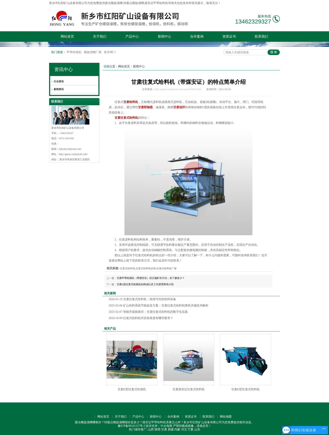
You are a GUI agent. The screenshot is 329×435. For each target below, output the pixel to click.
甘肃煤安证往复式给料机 (188, 389)
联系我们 (261, 36)
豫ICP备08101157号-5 (131, 425)
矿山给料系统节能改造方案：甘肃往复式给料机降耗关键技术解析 (158, 305)
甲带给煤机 (74, 52)
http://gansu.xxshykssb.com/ (73, 154)
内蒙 (177, 429)
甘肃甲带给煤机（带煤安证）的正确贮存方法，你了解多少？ (151, 278)
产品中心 (132, 36)
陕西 (158, 429)
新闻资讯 (59, 89)
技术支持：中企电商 (159, 425)
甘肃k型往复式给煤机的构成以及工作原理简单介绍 (145, 284)
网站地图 (226, 416)
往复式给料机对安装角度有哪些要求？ (141, 318)
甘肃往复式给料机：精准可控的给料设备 (142, 299)
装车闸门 (110, 52)
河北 (184, 429)
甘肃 (164, 429)
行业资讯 (59, 81)
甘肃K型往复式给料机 (245, 389)
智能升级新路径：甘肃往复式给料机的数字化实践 (148, 311)
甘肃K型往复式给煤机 (132, 389)
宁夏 (190, 429)
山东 (197, 429)
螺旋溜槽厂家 (93, 52)
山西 (151, 429)
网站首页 (67, 36)
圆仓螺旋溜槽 (114, 3)
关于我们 (99, 36)
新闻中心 (164, 36)
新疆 (171, 429)
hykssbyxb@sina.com (70, 148)
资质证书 (229, 36)
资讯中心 (63, 69)
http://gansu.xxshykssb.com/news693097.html (178, 89)
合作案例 (197, 36)
